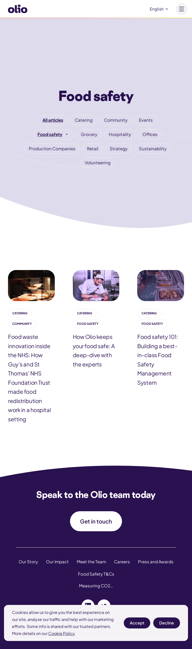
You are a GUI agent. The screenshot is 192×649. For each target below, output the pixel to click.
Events (146, 120)
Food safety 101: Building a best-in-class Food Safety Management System (157, 359)
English (157, 9)
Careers (122, 561)
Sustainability (152, 148)
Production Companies (52, 148)
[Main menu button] (181, 9)
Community (116, 120)
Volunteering (97, 162)
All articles (52, 120)
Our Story (28, 561)
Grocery (89, 134)
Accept (137, 624)
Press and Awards (156, 561)
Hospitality (120, 134)
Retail (92, 148)
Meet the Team (91, 561)
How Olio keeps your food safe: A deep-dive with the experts (94, 350)
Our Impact (57, 561)
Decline (166, 624)
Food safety (50, 134)
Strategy (119, 148)
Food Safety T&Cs (96, 574)
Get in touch (96, 521)
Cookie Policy (61, 633)
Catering (83, 120)
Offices (150, 134)
